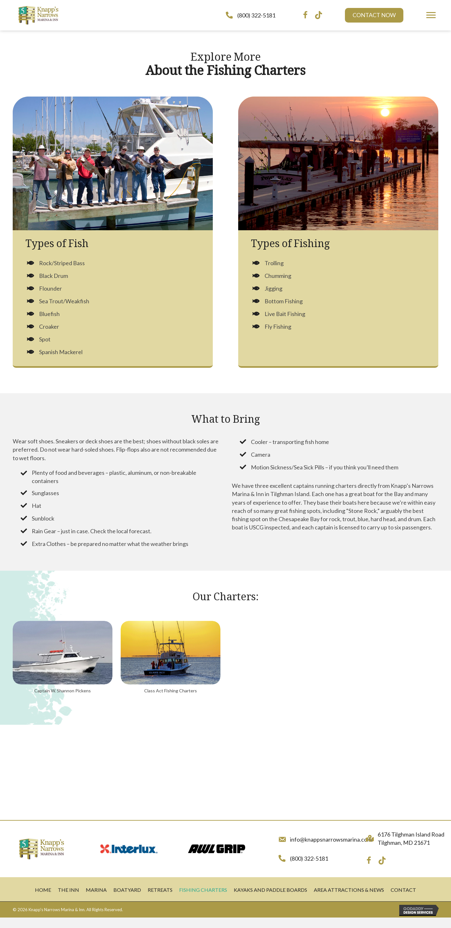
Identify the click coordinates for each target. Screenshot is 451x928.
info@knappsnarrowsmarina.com (331, 839)
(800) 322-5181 (256, 15)
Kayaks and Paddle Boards (270, 890)
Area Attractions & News (349, 890)
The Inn (68, 890)
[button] (374, 15)
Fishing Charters (203, 890)
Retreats (160, 890)
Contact (403, 890)
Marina (96, 890)
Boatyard (127, 890)
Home (43, 890)
